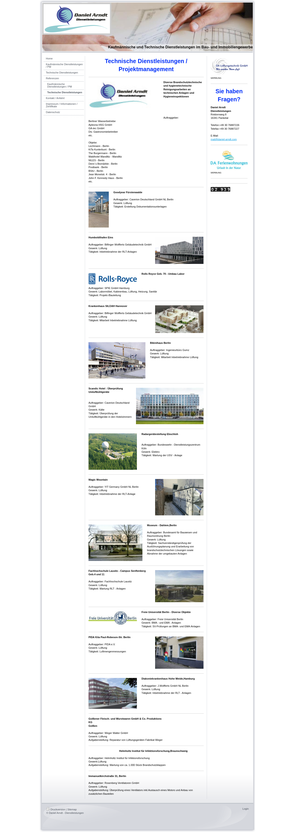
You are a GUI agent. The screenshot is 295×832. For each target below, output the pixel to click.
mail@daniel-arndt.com (224, 139)
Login (245, 808)
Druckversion (55, 809)
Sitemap (72, 809)
